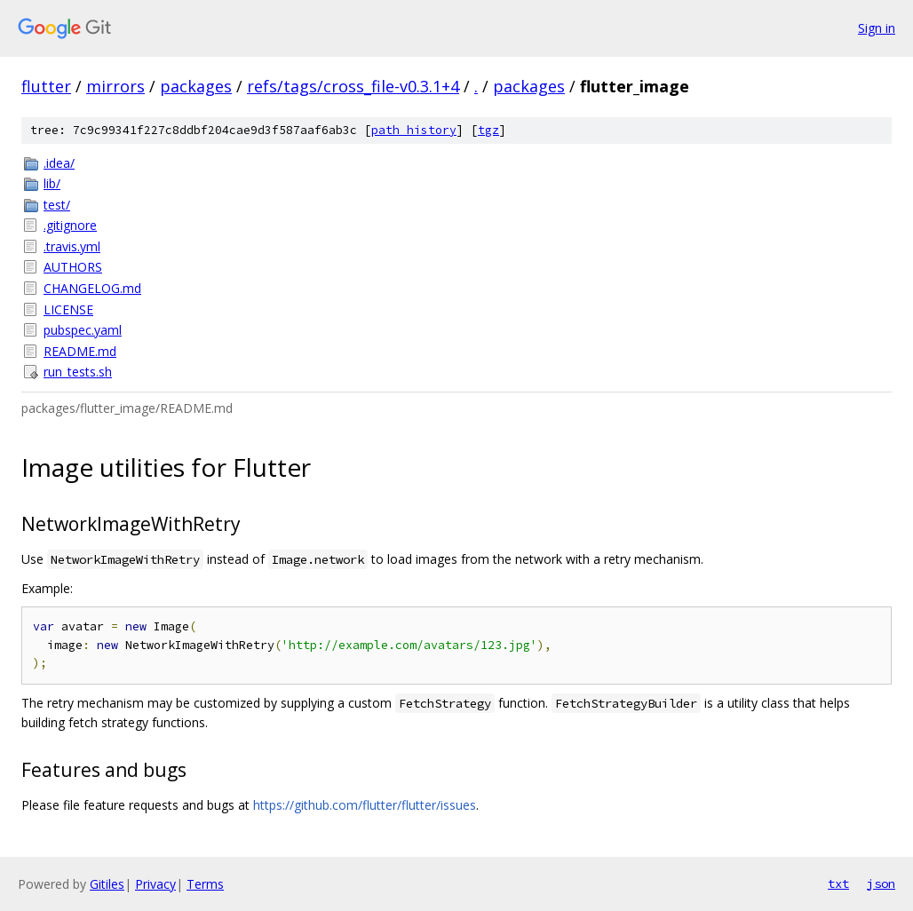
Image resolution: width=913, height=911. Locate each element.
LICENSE (68, 309)
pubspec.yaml (83, 329)
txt (838, 883)
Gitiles (107, 883)
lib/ (52, 183)
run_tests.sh (78, 371)
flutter (46, 86)
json (881, 883)
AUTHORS (73, 266)
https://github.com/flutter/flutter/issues (364, 804)
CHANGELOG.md (92, 288)
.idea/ (59, 162)
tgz (488, 130)
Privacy (155, 883)
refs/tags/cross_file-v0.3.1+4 (353, 86)
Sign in (876, 28)
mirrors (115, 86)
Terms (205, 883)
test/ (57, 204)
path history (413, 130)
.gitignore (70, 225)
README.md (80, 351)
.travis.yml (72, 246)
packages (196, 86)
